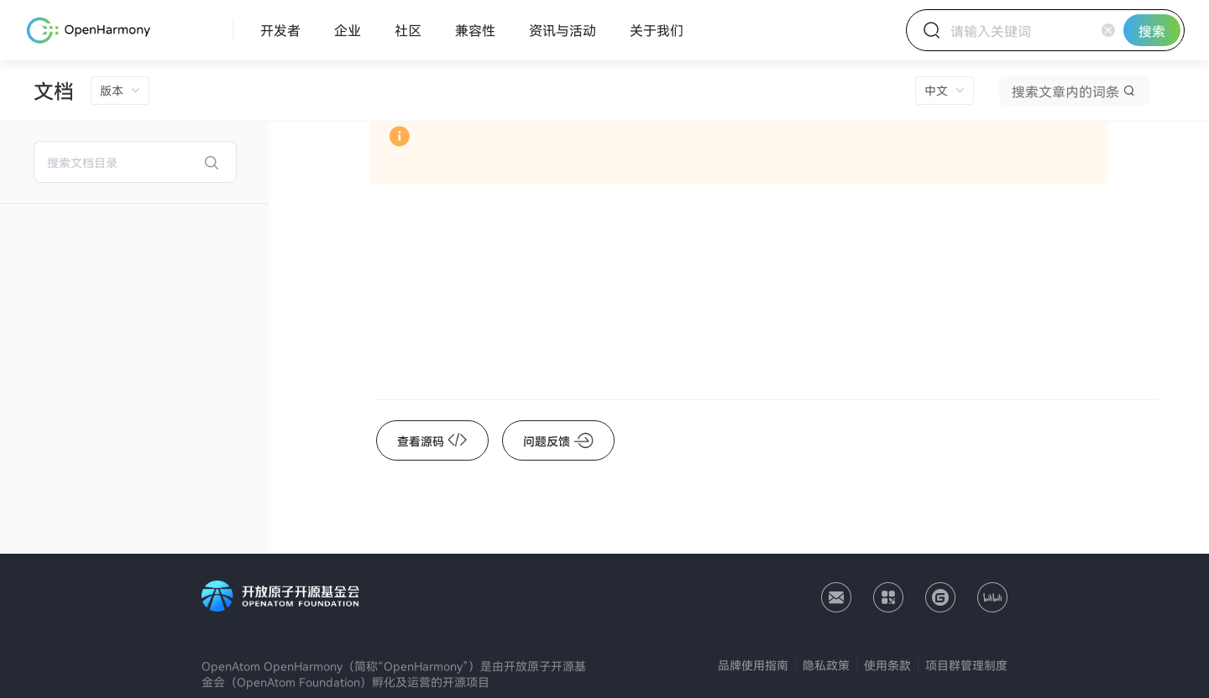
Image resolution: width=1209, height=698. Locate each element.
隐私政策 (826, 665)
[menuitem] (280, 30)
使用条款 (887, 665)
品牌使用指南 (753, 665)
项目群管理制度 (966, 665)
